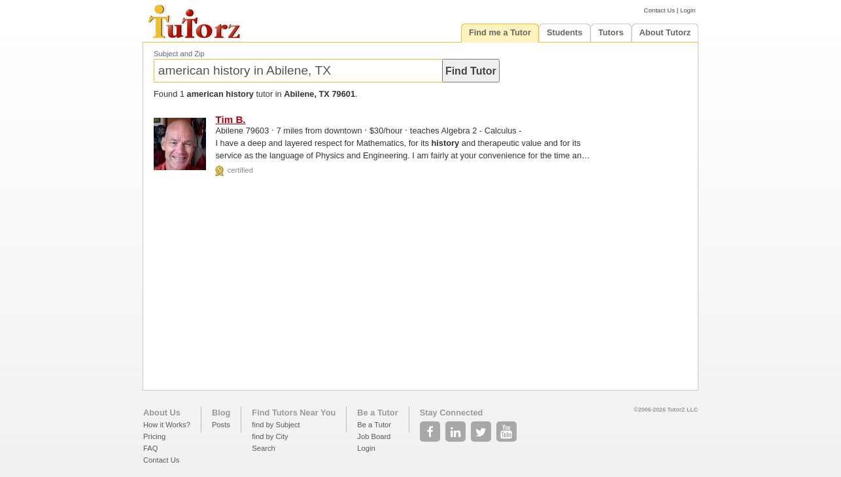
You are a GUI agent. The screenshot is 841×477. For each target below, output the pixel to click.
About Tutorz (665, 32)
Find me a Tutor (500, 32)
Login (687, 10)
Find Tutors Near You (293, 412)
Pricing (154, 436)
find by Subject (276, 425)
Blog (221, 412)
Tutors (611, 32)
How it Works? (166, 425)
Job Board (373, 436)
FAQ (150, 448)
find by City (270, 436)
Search (263, 448)
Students (565, 32)
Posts (221, 425)
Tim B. (230, 119)
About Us (161, 412)
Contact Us (659, 10)
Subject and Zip (179, 54)
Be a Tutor (377, 412)
